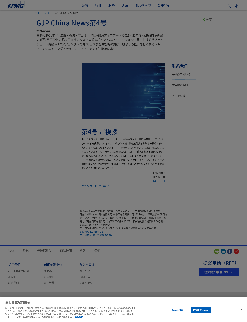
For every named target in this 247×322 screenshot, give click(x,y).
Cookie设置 (177, 312)
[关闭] (241, 311)
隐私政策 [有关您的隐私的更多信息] (79, 319)
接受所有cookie (200, 312)
